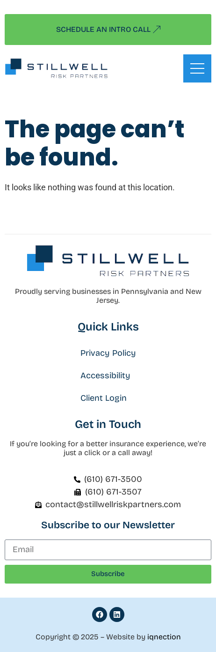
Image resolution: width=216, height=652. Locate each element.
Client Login (103, 398)
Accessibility (105, 375)
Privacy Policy (108, 353)
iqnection (164, 636)
